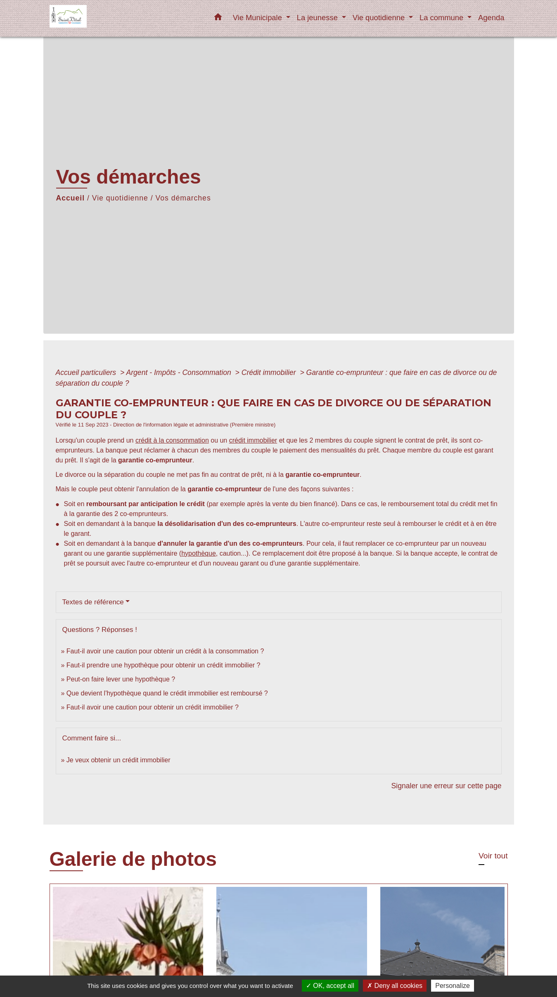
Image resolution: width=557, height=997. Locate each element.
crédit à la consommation (172, 440)
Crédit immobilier (270, 372)
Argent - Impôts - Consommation (179, 372)
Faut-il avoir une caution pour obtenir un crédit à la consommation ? (165, 651)
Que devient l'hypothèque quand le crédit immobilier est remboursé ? (167, 693)
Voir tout (493, 855)
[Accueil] (101, 18)
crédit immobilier (253, 440)
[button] (218, 18)
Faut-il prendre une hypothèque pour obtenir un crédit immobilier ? (163, 665)
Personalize (452, 985)
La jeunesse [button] (318, 17)
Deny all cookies (394, 985)
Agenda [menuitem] (491, 17)
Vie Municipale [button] (258, 17)
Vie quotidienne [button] (380, 17)
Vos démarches (183, 198)
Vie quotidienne (120, 198)
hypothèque (198, 553)
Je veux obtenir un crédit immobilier (118, 760)
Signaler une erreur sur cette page (446, 786)
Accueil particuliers (87, 372)
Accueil (70, 198)
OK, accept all (330, 985)
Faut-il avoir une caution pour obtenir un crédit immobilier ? (152, 707)
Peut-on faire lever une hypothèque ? (120, 679)
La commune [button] (442, 17)
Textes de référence (93, 602)
